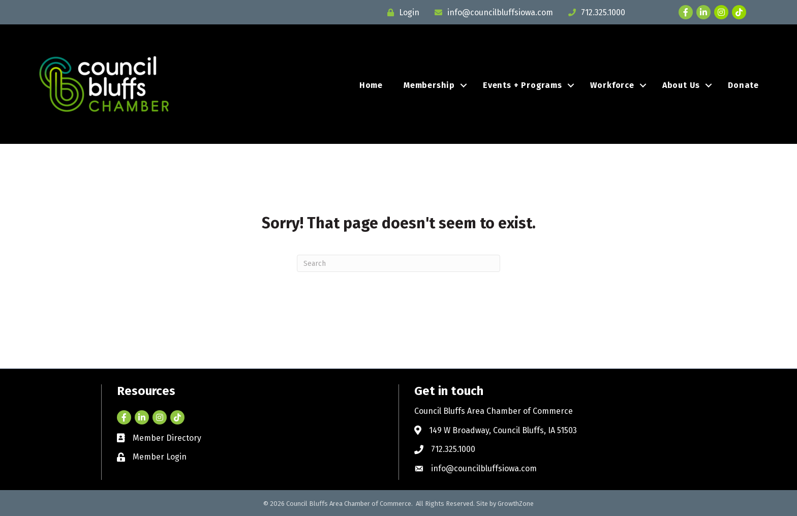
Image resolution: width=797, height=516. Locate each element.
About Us (681, 85)
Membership (429, 85)
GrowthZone (516, 503)
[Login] (400, 12)
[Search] (398, 263)
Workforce (612, 85)
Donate (743, 85)
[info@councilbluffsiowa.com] (491, 12)
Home (371, 85)
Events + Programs (522, 85)
